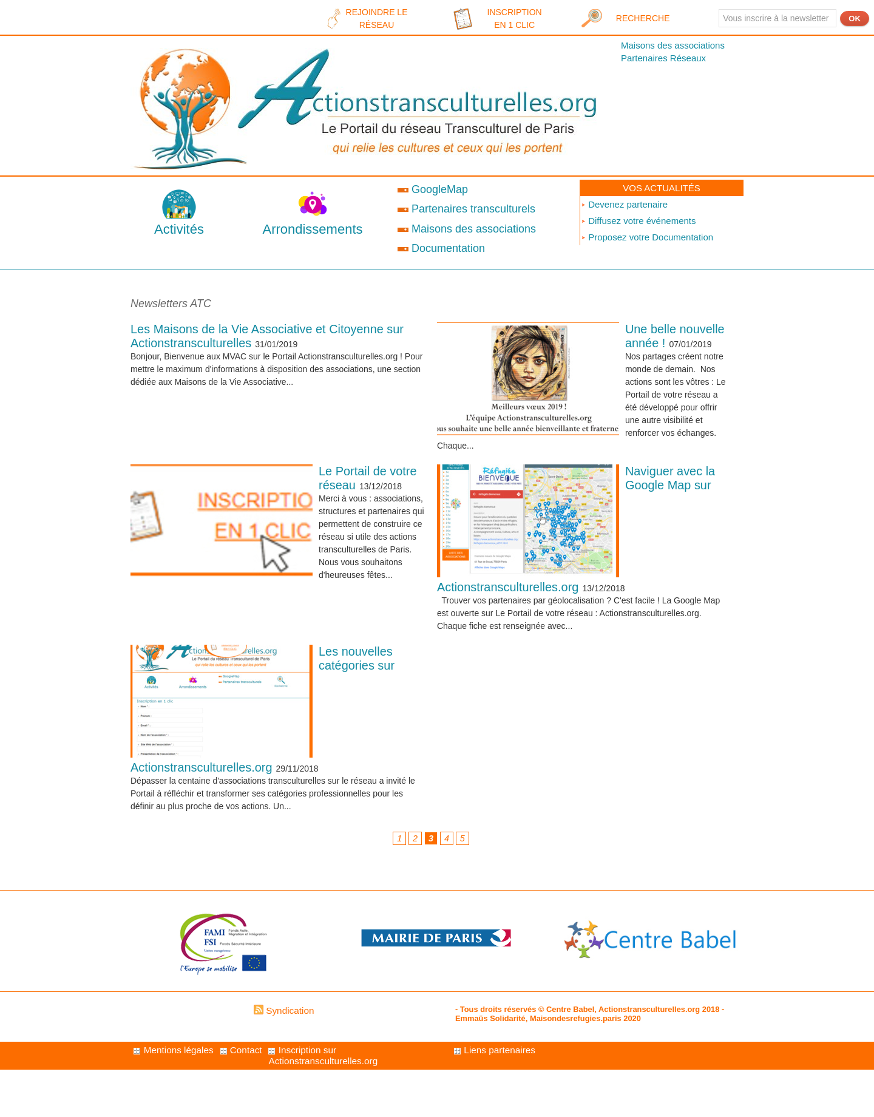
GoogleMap (433, 189)
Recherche (643, 18)
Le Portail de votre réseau (356, 484)
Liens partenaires (178, 1089)
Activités (179, 229)
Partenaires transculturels (466, 209)
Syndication (290, 1019)
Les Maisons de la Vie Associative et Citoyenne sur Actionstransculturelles (270, 337)
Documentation (441, 248)
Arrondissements (312, 229)
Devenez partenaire (624, 204)
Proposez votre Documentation (647, 237)
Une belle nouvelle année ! (674, 337)
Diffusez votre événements (638, 221)
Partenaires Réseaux (663, 58)
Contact (323, 1059)
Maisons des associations (673, 45)
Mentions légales (177, 1059)
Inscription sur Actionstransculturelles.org (527, 1065)
